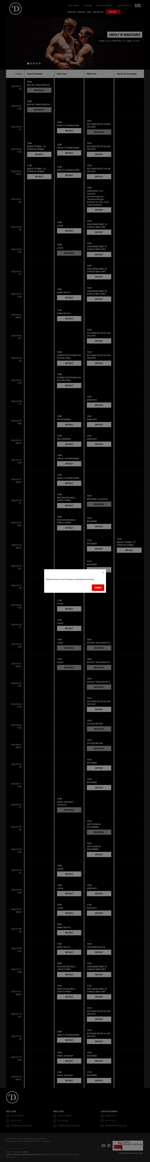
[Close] (103, 572)
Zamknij (98, 587)
